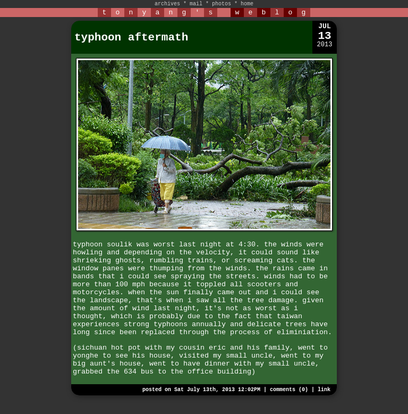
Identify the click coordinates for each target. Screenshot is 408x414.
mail (196, 4)
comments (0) (289, 390)
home (247, 4)
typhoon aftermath (131, 37)
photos (221, 4)
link (324, 390)
